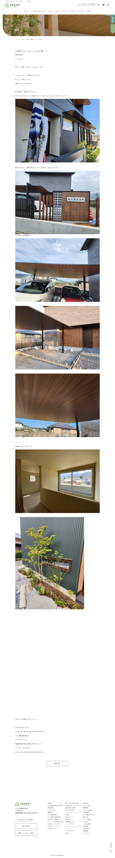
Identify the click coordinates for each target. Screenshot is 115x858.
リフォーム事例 (87, 810)
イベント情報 (113, 28)
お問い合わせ (26, 825)
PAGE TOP (111, 848)
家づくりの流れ (69, 810)
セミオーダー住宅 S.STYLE (55, 821)
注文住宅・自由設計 (53, 11)
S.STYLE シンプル (53, 826)
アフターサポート (70, 831)
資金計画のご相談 (70, 808)
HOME (26, 11)
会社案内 (88, 11)
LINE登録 (85, 826)
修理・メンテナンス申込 (26, 832)
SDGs (67, 833)
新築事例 (85, 808)
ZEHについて (69, 817)
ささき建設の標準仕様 (54, 817)
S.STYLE (64, 11)
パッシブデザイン (70, 824)
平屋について (69, 819)
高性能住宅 (51, 808)
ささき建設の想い (53, 814)
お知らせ (85, 821)
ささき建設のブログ (88, 814)
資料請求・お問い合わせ (113, 19)
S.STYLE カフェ (53, 828)
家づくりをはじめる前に (72, 803)
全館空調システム (70, 821)
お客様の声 (73, 11)
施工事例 (80, 11)
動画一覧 (85, 817)
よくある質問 (87, 824)
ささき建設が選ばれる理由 (37, 11)
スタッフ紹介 (87, 805)
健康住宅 (50, 812)
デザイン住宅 (51, 810)
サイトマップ (87, 833)
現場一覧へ (57, 763)
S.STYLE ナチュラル (54, 824)
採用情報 (85, 831)
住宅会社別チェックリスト (72, 805)
